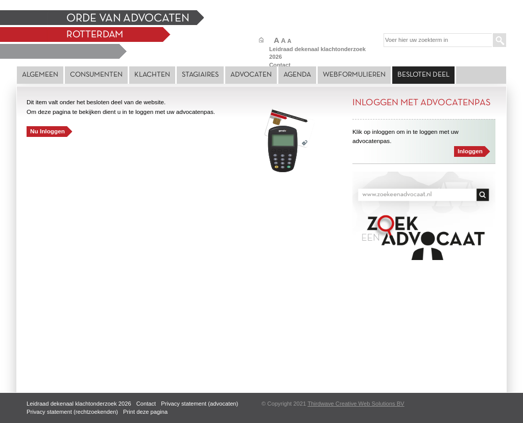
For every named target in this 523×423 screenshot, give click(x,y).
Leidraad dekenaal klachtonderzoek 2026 (79, 404)
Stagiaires (200, 75)
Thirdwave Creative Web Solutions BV (355, 404)
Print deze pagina (145, 412)
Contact (280, 65)
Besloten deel (423, 75)
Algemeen (40, 75)
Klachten (152, 75)
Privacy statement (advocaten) (199, 404)
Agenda (297, 75)
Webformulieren (354, 75)
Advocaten (251, 75)
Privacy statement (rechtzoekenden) (72, 412)
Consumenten (96, 75)
